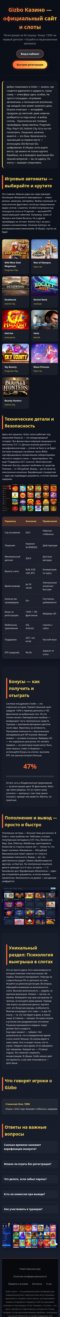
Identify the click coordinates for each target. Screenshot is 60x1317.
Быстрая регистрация (30, 64)
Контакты (37, 1283)
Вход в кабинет (30, 53)
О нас (49, 1283)
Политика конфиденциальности (30, 1276)
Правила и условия (18, 1283)
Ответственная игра (30, 1268)
